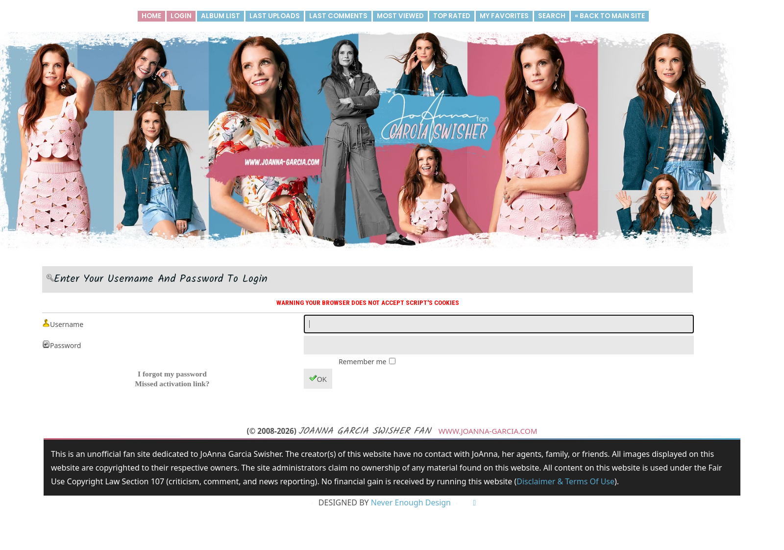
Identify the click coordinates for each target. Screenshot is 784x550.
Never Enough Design (411, 503)
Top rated (451, 16)
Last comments (338, 16)
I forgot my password (172, 374)
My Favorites (504, 16)
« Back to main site (610, 16)
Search (551, 16)
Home (151, 16)
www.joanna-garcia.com (488, 431)
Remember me (363, 361)
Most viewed (400, 16)
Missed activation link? (172, 383)
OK (318, 378)
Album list (220, 16)
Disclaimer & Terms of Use (565, 481)
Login (181, 16)
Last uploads (274, 16)
